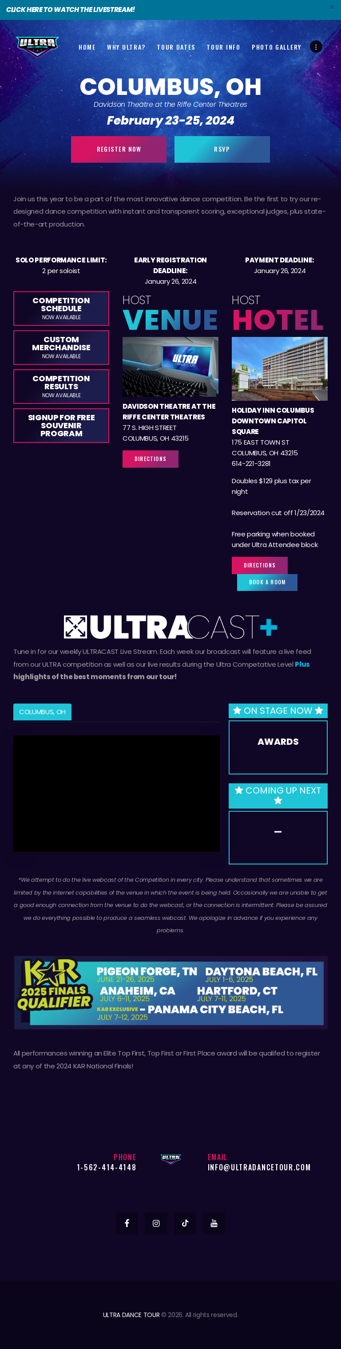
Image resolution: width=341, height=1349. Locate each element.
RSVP (222, 148)
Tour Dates (176, 46)
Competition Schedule (61, 308)
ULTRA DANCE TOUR (131, 1314)
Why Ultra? (126, 46)
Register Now (119, 148)
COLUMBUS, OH (42, 711)
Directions (151, 458)
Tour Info (223, 46)
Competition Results (61, 386)
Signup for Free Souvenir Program (61, 425)
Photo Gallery (276, 46)
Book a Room (267, 582)
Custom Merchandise (61, 347)
